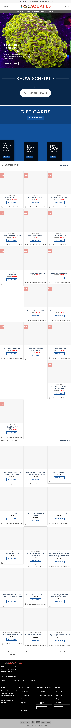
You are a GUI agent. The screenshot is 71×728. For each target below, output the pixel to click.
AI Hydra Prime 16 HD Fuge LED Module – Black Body (12, 473)
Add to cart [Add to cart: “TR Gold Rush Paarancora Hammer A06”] (59, 393)
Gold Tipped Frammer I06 (12, 349)
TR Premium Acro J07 (35, 235)
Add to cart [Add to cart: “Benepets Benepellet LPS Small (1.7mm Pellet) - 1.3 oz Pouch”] (59, 641)
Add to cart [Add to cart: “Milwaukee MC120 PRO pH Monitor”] (36, 520)
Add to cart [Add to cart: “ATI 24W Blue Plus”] (59, 477)
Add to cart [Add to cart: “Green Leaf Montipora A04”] (59, 316)
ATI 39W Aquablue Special (12, 553)
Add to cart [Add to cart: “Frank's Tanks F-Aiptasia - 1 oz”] (12, 639)
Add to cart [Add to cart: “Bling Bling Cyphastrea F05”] (12, 240)
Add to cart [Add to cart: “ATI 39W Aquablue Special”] (12, 558)
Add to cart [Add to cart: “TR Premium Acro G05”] (12, 202)
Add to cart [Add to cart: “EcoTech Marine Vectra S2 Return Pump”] (36, 560)
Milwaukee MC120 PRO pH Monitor (35, 514)
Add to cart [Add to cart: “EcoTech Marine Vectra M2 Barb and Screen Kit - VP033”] (36, 479)
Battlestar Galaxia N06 (59, 273)
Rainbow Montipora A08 (35, 311)
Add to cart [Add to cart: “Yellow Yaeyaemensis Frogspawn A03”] (12, 433)
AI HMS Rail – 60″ (12, 514)
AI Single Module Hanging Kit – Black (35, 635)
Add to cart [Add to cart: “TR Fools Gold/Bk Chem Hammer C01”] (12, 279)
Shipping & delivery (45, 695)
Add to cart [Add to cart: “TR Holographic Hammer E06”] (36, 202)
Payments (42, 691)
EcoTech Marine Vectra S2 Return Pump (36, 554)
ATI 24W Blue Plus (59, 473)
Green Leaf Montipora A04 (59, 311)
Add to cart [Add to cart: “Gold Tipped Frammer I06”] (12, 353)
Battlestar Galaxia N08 (59, 197)
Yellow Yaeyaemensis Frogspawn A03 (12, 427)
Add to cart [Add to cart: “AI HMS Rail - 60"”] (12, 519)
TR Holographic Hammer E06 (35, 197)
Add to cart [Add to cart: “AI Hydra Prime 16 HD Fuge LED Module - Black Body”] (12, 479)
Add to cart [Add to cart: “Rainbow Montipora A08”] (36, 316)
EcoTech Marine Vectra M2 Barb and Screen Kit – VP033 (35, 473)
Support (41, 703)
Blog (57, 699)
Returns (41, 699)
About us (59, 691)
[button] (4, 6)
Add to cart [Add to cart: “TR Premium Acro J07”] (36, 240)
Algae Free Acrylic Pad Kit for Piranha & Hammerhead (59, 595)
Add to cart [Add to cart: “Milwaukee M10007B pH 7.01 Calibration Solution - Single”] (12, 601)
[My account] (65, 6)
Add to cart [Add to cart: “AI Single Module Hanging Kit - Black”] (36, 641)
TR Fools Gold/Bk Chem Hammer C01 (12, 274)
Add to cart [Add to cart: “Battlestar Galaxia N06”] (59, 278)
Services (59, 695)
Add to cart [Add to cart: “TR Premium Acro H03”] (59, 240)
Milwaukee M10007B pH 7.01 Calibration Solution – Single (12, 595)
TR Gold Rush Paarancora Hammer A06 (59, 387)
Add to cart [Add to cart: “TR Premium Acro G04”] (59, 353)
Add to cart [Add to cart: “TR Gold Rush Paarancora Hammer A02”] (36, 355)
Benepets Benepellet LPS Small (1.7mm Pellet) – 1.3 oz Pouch (59, 635)
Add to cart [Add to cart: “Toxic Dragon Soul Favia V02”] (36, 278)
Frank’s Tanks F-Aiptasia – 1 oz (11, 634)
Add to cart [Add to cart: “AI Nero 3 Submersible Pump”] (36, 599)
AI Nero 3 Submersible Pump (35, 595)
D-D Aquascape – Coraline (59, 514)
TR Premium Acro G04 (59, 349)
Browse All (65, 165)
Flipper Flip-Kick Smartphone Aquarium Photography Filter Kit (59, 555)
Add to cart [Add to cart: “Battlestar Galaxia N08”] (59, 202)
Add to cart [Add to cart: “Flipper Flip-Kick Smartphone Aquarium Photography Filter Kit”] (59, 562)
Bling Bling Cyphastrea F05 (12, 235)
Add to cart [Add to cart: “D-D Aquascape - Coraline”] (59, 519)
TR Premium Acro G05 (11, 197)
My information (26, 699)
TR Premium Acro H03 (59, 235)
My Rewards (25, 695)
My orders (24, 691)
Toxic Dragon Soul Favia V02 (35, 273)
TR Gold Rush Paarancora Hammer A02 (35, 349)
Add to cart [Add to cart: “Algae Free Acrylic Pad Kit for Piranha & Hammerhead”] (59, 601)
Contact (59, 703)
